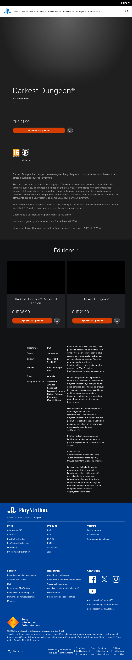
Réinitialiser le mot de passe (20, 592)
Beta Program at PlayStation (100, 608)
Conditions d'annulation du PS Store (64, 579)
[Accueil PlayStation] (7, 11)
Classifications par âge (58, 583)
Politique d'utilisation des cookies (118, 651)
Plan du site (93, 651)
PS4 (31, 11)
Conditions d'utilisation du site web (81, 651)
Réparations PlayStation (18, 588)
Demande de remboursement (21, 596)
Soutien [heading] (11, 570)
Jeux (16, 11)
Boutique (80, 11)
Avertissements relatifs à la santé (83, 454)
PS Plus (40, 11)
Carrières (11, 534)
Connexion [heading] (93, 570)
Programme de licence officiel (61, 596)
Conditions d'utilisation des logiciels (103, 651)
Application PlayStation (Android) (102, 604)
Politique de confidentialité (66, 651)
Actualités (67, 11)
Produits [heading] (52, 525)
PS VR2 (50, 538)
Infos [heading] (10, 525)
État (9, 583)
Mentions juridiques (52, 651)
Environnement (94, 530)
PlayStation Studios (16, 538)
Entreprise (12, 547)
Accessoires (53, 11)
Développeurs (53, 592)
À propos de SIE (14, 530)
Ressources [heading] (53, 570)
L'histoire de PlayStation (18, 551)
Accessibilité (93, 534)
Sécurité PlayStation (16, 579)
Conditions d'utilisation (58, 575)
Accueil (10, 517)
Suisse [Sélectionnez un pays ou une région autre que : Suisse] (15, 651)
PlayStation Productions (18, 543)
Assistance (92, 11)
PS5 (23, 11)
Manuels (11, 601)
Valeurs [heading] (91, 525)
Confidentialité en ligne (98, 538)
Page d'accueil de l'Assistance (21, 575)
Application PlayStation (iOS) (100, 600)
